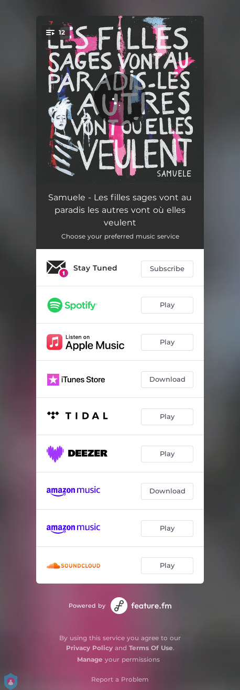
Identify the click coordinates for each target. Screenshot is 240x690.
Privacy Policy (89, 648)
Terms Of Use (151, 648)
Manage (90, 659)
